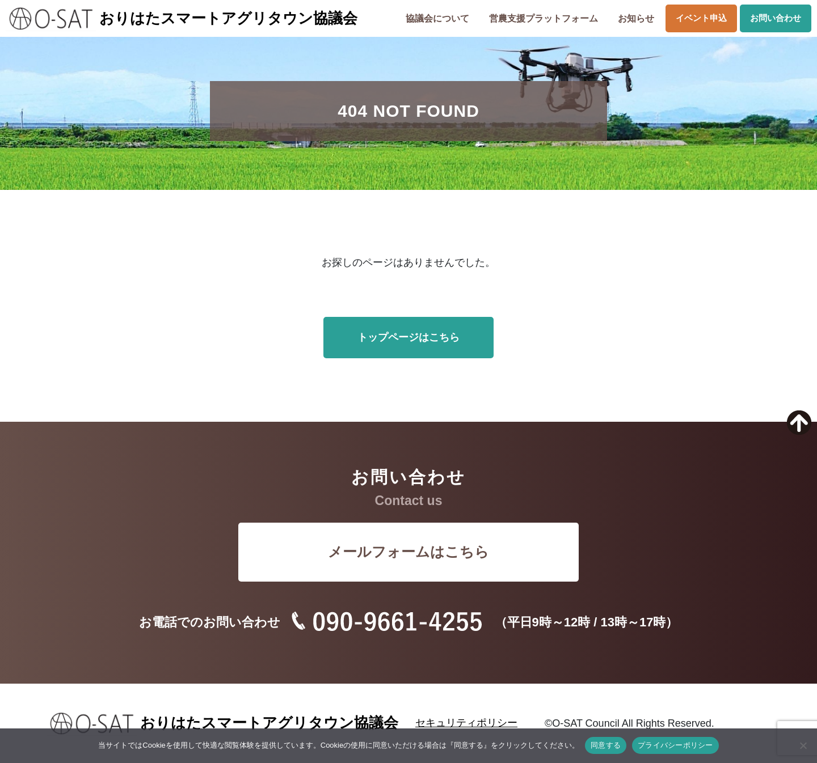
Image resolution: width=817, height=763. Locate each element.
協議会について (437, 18)
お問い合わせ (775, 18)
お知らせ (636, 18)
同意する (606, 745)
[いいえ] (802, 745)
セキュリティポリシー (466, 722)
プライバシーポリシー (675, 745)
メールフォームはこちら (408, 551)
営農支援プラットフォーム (543, 18)
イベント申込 (701, 18)
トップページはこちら (408, 337)
